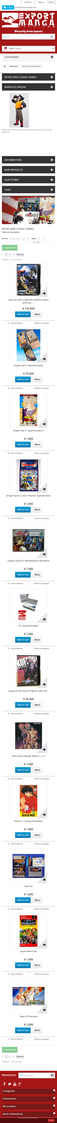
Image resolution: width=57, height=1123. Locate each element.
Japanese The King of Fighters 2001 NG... (28, 691)
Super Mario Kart (28, 951)
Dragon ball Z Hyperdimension (28, 365)
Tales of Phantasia (28, 1016)
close (51, 1120)
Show (34, 238)
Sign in (51, 2)
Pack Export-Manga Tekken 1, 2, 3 (28, 756)
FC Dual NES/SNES (28, 626)
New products (13, 169)
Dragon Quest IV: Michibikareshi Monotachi (28, 561)
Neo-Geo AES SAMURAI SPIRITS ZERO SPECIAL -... (29, 301)
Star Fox (28, 886)
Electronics (14, 66)
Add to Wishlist (16, 323)
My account (9, 1106)
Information (12, 159)
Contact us (28, 2)
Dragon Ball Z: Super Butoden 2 (28, 430)
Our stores (11, 179)
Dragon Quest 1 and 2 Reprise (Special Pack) (28, 495)
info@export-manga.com (26, 7)
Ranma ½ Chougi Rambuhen (28, 821)
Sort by (5, 238)
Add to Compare (42, 323)
